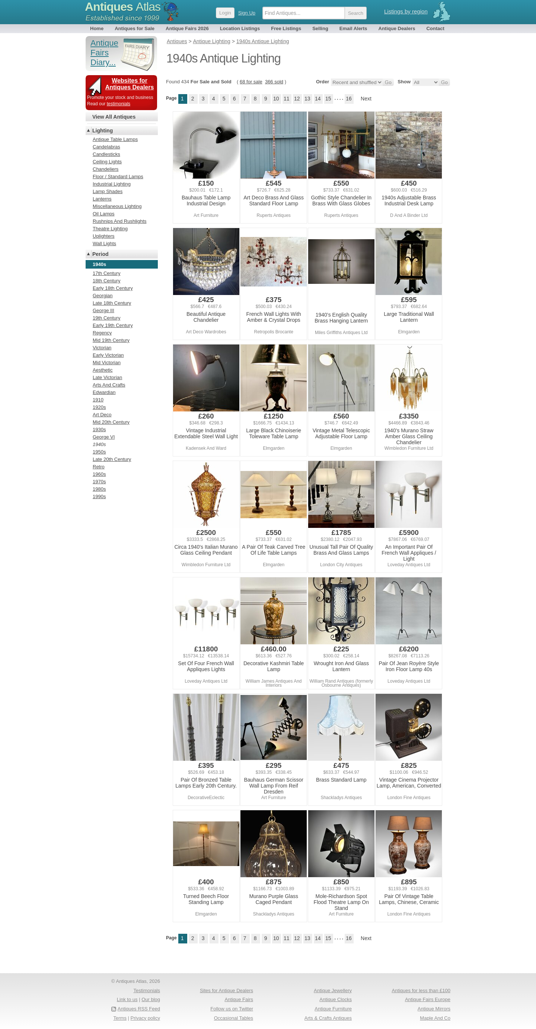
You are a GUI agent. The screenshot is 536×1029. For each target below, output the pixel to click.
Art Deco (102, 414)
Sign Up (246, 13)
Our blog (150, 999)
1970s (99, 481)
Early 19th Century (113, 325)
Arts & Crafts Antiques (328, 1018)
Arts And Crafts (109, 385)
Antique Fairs (238, 999)
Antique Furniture (333, 1009)
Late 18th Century (112, 303)
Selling (320, 28)
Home (96, 28)
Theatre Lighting (110, 228)
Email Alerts (353, 28)
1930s (99, 429)
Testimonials (146, 990)
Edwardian (104, 392)
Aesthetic (102, 370)
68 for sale (251, 81)
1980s (99, 489)
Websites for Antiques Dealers (129, 83)
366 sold (274, 81)
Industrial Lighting (112, 184)
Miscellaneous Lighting (117, 206)
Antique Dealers (397, 28)
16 (349, 99)
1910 (98, 400)
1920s (99, 407)
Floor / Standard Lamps (118, 176)
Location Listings (240, 28)
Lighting (102, 131)
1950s (99, 452)
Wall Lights (104, 243)
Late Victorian (107, 377)
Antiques (122, 6)
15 (328, 99)
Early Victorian (108, 355)
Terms (120, 1018)
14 (318, 99)
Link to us (127, 999)
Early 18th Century (113, 288)
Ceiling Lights (107, 161)
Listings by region (406, 11)
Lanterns (102, 199)
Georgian (102, 295)
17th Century (106, 273)
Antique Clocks (335, 999)
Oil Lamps (104, 214)
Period (100, 254)
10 (276, 99)
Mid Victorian (107, 362)
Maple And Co (435, 1018)
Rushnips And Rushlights (120, 221)
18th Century (106, 280)
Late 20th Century (112, 459)
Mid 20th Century (111, 422)
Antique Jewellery (333, 990)
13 (307, 99)
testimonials (118, 103)
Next (366, 99)
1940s (99, 444)
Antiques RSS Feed (139, 1009)
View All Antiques (113, 117)
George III (103, 310)
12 (297, 99)
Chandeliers (105, 169)
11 (287, 99)
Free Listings (286, 28)
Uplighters (104, 236)
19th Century (106, 318)
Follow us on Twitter (231, 1009)
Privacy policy (145, 1018)
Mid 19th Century (111, 340)
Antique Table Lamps (115, 139)
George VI (104, 437)
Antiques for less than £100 (421, 990)
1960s (99, 474)
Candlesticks (106, 154)
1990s (99, 496)
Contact (435, 28)
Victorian (102, 347)
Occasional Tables (233, 1018)
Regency (102, 333)
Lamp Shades (107, 191)
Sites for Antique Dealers (226, 990)
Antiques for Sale (134, 28)
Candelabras (106, 147)
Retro (99, 466)
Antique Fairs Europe (427, 999)
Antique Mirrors (434, 1009)
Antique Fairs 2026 (187, 28)
